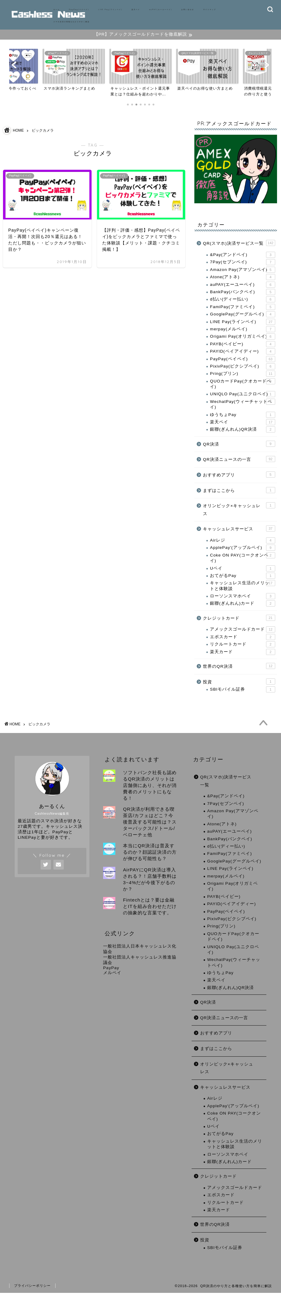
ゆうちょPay (242, 416)
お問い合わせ (187, 9)
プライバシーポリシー (32, 1288)
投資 (239, 683)
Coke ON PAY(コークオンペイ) (242, 559)
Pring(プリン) (242, 375)
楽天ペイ (135, 9)
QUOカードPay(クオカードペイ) (242, 385)
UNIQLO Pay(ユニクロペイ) (242, 396)
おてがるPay (242, 577)
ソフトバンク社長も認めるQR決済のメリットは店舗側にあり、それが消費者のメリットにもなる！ (150, 787)
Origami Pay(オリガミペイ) (242, 338)
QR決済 (239, 445)
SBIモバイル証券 (242, 691)
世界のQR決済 (239, 667)
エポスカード (242, 638)
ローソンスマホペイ (242, 598)
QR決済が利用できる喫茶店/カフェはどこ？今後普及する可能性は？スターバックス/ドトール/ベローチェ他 (150, 824)
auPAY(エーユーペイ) (160, 9)
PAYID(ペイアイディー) (242, 353)
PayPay (111, 970)
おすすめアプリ (239, 476)
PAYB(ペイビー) (242, 346)
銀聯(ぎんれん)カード (242, 605)
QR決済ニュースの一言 (239, 461)
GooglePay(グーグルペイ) (242, 316)
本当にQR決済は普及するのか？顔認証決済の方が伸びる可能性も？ (150, 854)
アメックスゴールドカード (242, 631)
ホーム (56, 9)
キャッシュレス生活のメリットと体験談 (242, 587)
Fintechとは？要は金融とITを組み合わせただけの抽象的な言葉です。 (150, 908)
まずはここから (239, 492)
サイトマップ (209, 9)
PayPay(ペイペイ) (79, 9)
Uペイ (242, 570)
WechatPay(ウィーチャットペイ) (242, 405)
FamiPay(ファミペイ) (242, 308)
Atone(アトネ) (242, 279)
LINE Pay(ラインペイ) (110, 9)
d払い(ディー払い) (242, 301)
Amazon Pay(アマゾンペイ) (242, 271)
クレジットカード (239, 619)
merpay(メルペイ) (242, 331)
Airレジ (242, 542)
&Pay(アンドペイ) (242, 256)
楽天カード (242, 653)
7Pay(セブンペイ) (242, 264)
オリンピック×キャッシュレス (239, 511)
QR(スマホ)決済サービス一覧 (239, 245)
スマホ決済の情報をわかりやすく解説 (71, 22)
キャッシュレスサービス (239, 530)
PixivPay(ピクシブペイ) (242, 368)
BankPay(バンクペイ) (242, 293)
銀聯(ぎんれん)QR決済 (242, 431)
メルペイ (112, 975)
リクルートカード (242, 646)
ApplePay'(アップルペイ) (242, 549)
